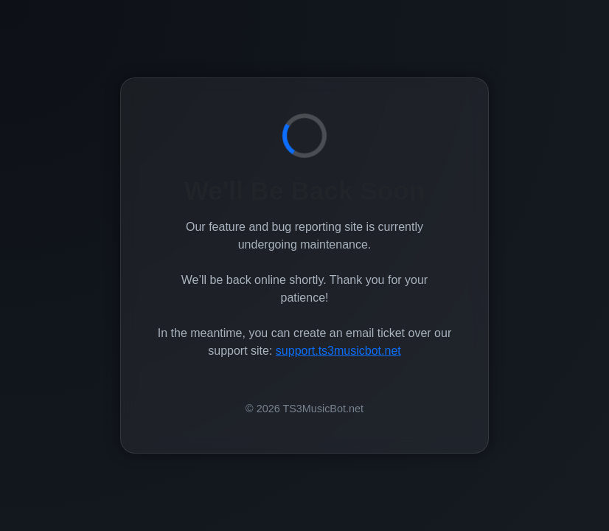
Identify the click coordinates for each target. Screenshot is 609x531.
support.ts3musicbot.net (338, 350)
